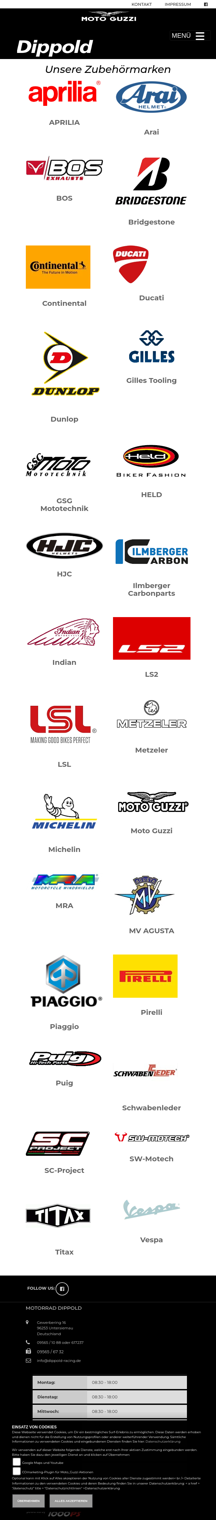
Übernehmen (28, 1501)
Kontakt (142, 4)
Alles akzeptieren (71, 1501)
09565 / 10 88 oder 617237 (60, 1342)
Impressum (178, 4)
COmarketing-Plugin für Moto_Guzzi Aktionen (57, 1472)
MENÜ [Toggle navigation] (190, 35)
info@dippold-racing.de (59, 1360)
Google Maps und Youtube (42, 1463)
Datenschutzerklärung (163, 1441)
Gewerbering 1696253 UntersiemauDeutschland (55, 1328)
